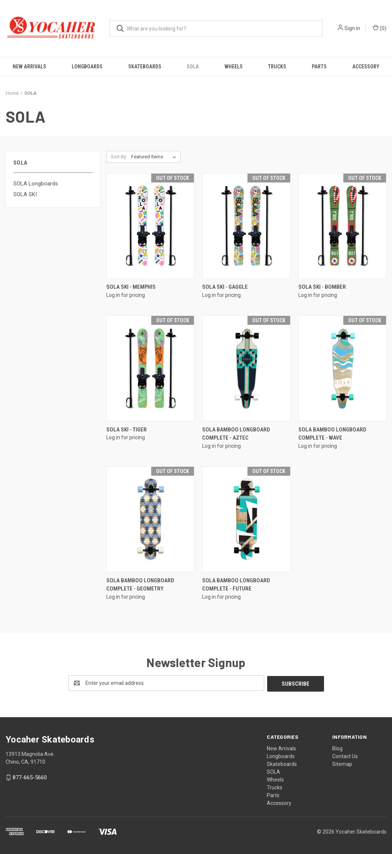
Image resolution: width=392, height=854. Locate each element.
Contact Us (345, 755)
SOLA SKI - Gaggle (225, 287)
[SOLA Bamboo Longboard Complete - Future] (246, 519)
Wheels (233, 66)
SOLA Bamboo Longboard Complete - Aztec (236, 433)
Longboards (87, 66)
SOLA (193, 66)
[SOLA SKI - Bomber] (342, 226)
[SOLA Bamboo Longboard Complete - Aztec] (246, 368)
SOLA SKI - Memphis (131, 287)
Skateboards (144, 66)
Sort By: (119, 156)
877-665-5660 (30, 776)
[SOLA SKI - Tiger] (150, 368)
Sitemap (342, 763)
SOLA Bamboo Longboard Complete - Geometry (140, 584)
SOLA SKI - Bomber (322, 287)
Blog (337, 748)
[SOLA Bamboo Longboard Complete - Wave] (342, 368)
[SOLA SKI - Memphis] (150, 226)
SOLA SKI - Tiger (126, 429)
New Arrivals (29, 66)
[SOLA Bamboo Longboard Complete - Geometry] (150, 519)
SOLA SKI (25, 194)
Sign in (352, 28)
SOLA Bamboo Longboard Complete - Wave (332, 433)
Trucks (277, 66)
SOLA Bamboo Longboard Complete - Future (236, 584)
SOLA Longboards (35, 183)
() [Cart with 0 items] (379, 28)
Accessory (365, 66)
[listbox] (155, 156)
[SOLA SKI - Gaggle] (246, 226)
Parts (319, 66)
